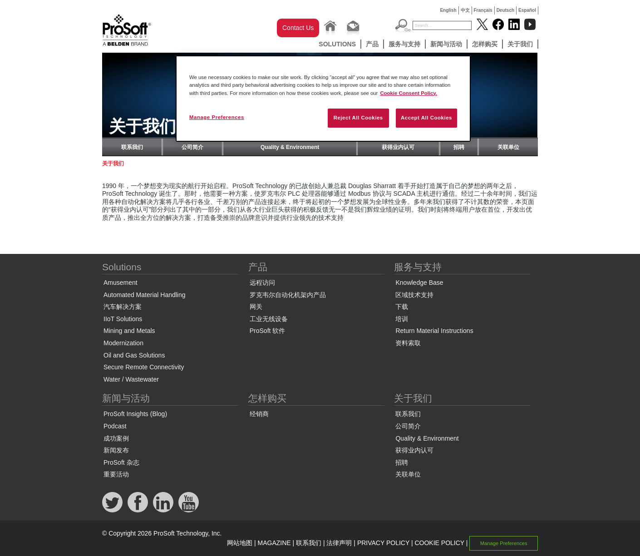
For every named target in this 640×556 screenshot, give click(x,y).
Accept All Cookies (426, 117)
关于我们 (520, 44)
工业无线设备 (269, 319)
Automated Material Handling (144, 294)
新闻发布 (116, 450)
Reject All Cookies (358, 117)
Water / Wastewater (131, 379)
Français (483, 10)
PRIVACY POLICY (383, 542)
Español (527, 10)
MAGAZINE (274, 542)
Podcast (115, 426)
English (448, 10)
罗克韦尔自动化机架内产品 (288, 294)
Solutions (337, 44)
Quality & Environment (290, 147)
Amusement (120, 282)
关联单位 (508, 147)
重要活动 (116, 474)
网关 (256, 306)
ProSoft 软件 (268, 330)
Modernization (123, 343)
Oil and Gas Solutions (134, 355)
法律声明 (339, 542)
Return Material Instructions (434, 330)
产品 (372, 44)
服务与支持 (404, 44)
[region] (323, 98)
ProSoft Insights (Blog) (135, 413)
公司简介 (192, 147)
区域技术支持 (414, 294)
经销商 (259, 413)
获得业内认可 (398, 147)
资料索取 (408, 343)
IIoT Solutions (122, 319)
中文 (465, 10)
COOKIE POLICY (439, 542)
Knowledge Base (419, 282)
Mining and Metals (129, 330)
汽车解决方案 (122, 306)
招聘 (458, 147)
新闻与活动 (446, 44)
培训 (401, 319)
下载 (401, 306)
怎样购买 (484, 44)
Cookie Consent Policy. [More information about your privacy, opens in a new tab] (408, 93)
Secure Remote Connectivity (143, 367)
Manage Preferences (503, 543)
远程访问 (262, 282)
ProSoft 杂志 (121, 462)
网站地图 (239, 542)
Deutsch (505, 10)
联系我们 (132, 147)
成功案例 (116, 438)
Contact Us (298, 27)
